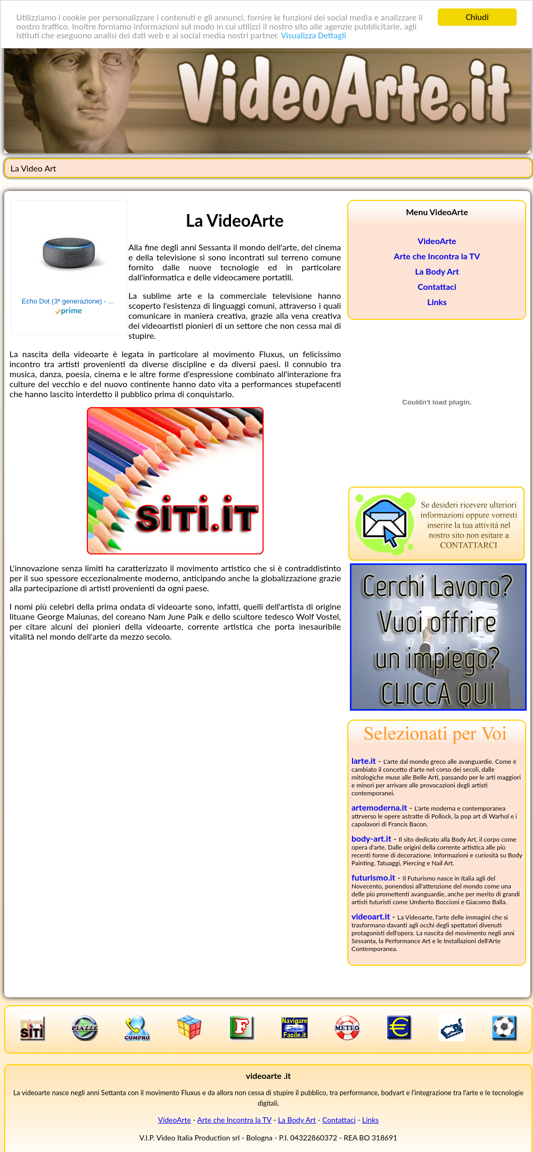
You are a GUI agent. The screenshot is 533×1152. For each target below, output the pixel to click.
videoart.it (370, 916)
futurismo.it (373, 877)
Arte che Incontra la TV (437, 256)
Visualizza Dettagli (313, 35)
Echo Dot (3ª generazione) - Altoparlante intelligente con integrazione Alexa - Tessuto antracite (69, 301)
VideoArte (437, 241)
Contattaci (437, 286)
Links (437, 302)
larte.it (363, 760)
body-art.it (371, 838)
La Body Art (437, 271)
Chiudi (477, 17)
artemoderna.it (379, 807)
